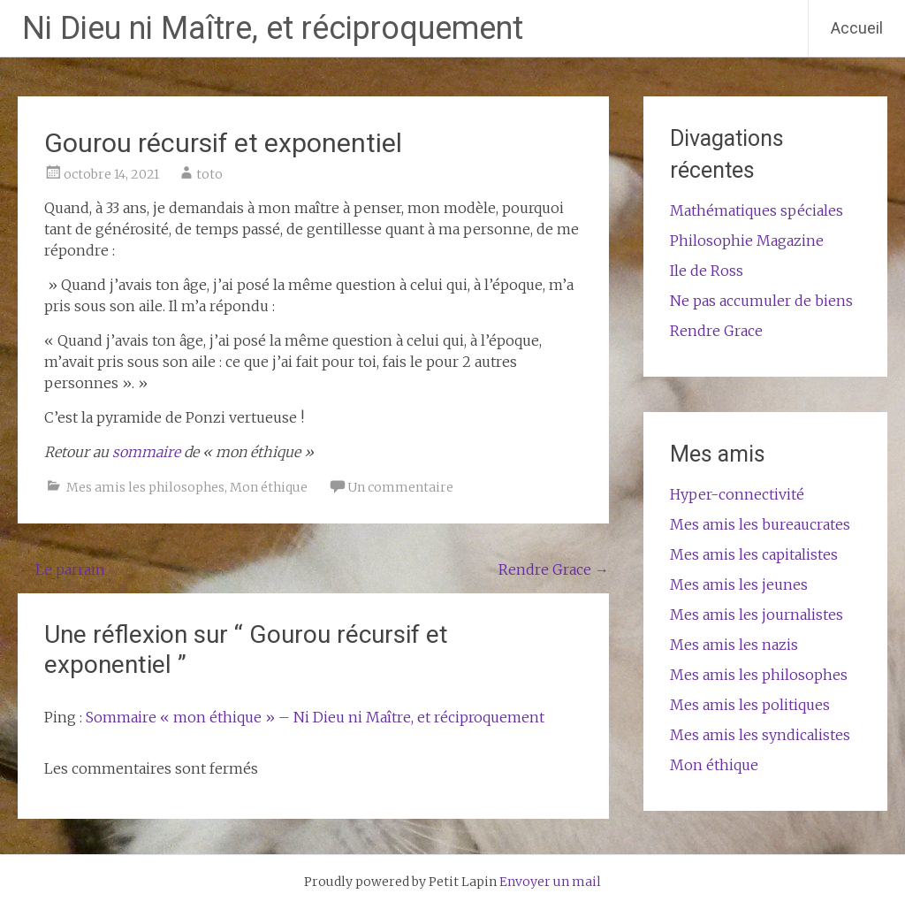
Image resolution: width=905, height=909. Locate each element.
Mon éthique (269, 487)
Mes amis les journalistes (756, 614)
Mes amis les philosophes (145, 487)
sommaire (148, 452)
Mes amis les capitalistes (754, 554)
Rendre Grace (553, 569)
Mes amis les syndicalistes (760, 735)
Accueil (857, 28)
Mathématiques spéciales (756, 210)
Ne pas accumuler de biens (761, 300)
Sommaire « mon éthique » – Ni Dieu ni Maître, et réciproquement (315, 717)
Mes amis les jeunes (739, 584)
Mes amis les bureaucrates (760, 524)
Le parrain (61, 569)
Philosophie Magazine (747, 240)
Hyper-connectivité (737, 494)
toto (209, 174)
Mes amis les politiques (750, 705)
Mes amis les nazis (734, 644)
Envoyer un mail (550, 882)
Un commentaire (400, 487)
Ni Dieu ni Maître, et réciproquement (272, 28)
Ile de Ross (706, 270)
